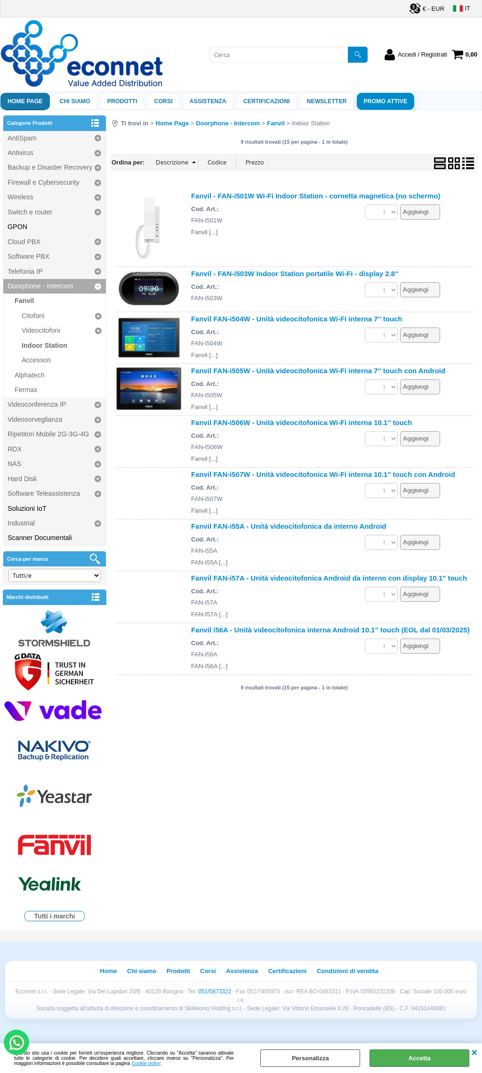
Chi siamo (75, 101)
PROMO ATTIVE (386, 101)
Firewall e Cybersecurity (44, 182)
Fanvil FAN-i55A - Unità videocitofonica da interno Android (288, 526)
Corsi (163, 101)
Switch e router (30, 212)
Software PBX (28, 256)
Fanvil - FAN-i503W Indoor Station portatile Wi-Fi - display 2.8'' (294, 274)
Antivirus (20, 152)
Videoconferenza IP (37, 404)
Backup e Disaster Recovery (50, 167)
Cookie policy (146, 1063)
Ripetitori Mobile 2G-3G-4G (48, 434)
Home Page (25, 101)
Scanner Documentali (40, 537)
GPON (17, 226)
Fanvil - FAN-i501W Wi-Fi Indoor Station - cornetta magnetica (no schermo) (315, 196)
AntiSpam (22, 138)
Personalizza (310, 1058)
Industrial (21, 523)
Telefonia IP (25, 271)
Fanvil (24, 300)
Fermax (26, 389)
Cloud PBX (24, 242)
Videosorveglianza (35, 419)
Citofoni (33, 315)
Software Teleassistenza (44, 493)
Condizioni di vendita (347, 971)
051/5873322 (214, 991)
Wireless (20, 197)
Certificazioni (266, 101)
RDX (15, 449)
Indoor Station (44, 345)
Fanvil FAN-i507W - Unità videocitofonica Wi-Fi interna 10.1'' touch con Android (323, 474)
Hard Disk (22, 479)
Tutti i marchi (54, 916)
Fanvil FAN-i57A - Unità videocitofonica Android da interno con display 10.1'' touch (329, 578)
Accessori (36, 360)
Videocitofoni (41, 330)
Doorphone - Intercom (40, 286)
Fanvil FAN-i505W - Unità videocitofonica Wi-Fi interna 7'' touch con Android (318, 371)
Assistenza (242, 971)
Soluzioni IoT (27, 508)
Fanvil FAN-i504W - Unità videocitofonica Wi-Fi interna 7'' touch (296, 319)
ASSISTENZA (208, 101)
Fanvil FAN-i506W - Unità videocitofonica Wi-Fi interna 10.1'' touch (301, 422)
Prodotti (122, 101)
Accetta (420, 1058)
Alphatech (30, 375)
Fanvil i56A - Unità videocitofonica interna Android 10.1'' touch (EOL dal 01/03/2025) (330, 630)
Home (108, 971)
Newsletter (327, 101)
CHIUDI (474, 1052)
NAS (14, 463)
